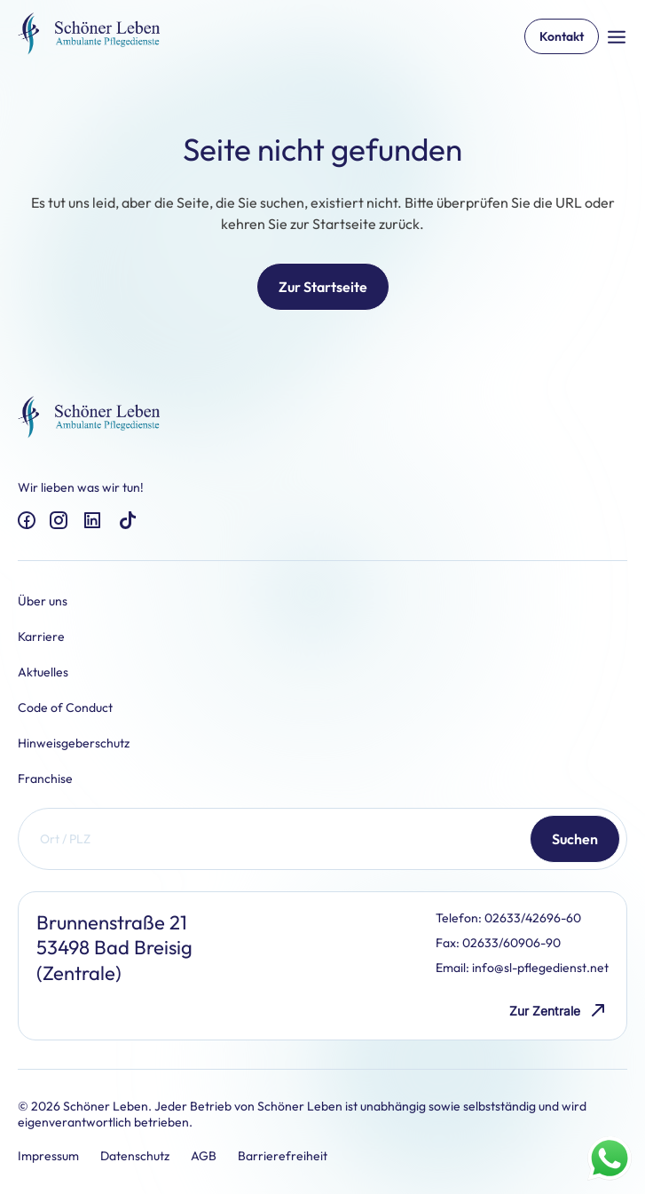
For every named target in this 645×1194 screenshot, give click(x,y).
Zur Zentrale (559, 1011)
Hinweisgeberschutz (74, 743)
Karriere (41, 636)
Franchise (45, 779)
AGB (203, 1156)
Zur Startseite (323, 287)
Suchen (575, 839)
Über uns (42, 601)
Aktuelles (43, 672)
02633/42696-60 (532, 918)
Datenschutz (134, 1156)
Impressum (48, 1156)
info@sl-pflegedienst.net (540, 968)
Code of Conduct (65, 708)
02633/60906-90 (511, 943)
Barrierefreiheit (282, 1156)
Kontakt (561, 36)
